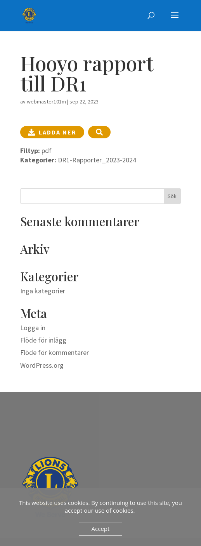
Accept (101, 528)
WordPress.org (42, 365)
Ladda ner (52, 132)
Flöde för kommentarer (54, 352)
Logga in (32, 327)
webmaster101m (46, 101)
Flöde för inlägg (43, 340)
